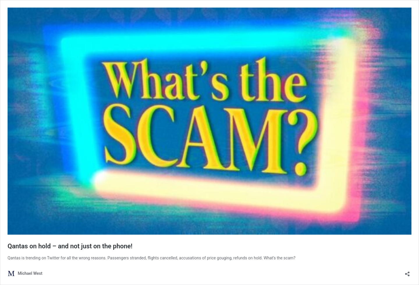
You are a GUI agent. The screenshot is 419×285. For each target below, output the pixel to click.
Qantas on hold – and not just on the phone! (70, 246)
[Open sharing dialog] (407, 272)
